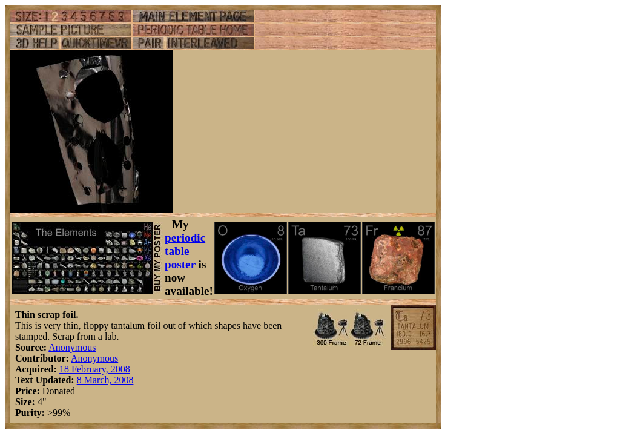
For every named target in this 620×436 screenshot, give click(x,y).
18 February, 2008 (94, 369)
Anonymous (72, 347)
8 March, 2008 (105, 380)
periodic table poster (185, 251)
